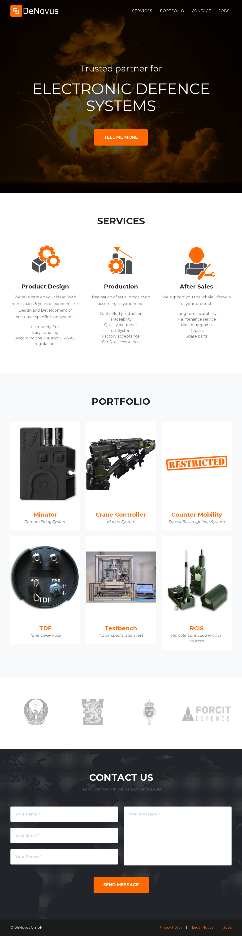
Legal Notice (203, 927)
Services (142, 12)
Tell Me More (121, 137)
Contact (201, 12)
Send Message (121, 884)
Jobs (224, 12)
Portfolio (172, 12)
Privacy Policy (170, 927)
